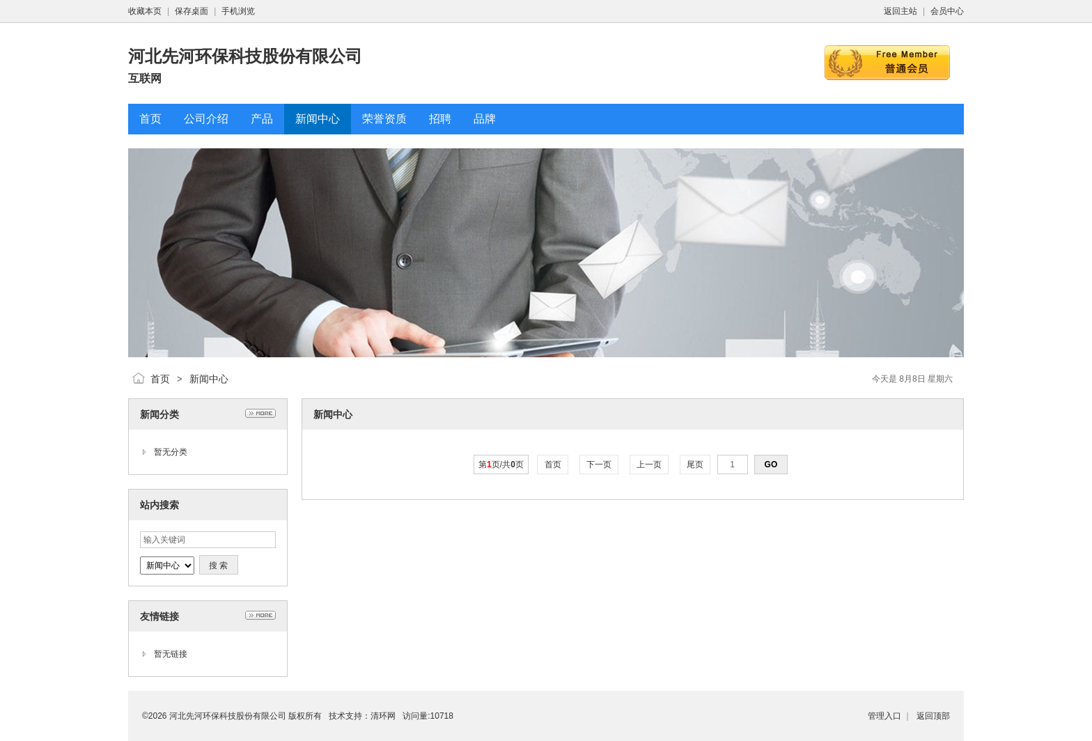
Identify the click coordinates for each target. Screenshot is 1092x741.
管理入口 (884, 716)
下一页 (599, 464)
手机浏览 (238, 11)
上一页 (649, 464)
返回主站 (900, 11)
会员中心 (947, 11)
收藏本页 (145, 11)
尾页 (695, 464)
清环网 (383, 716)
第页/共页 (501, 464)
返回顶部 (933, 716)
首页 (160, 378)
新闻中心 (208, 378)
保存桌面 (191, 11)
